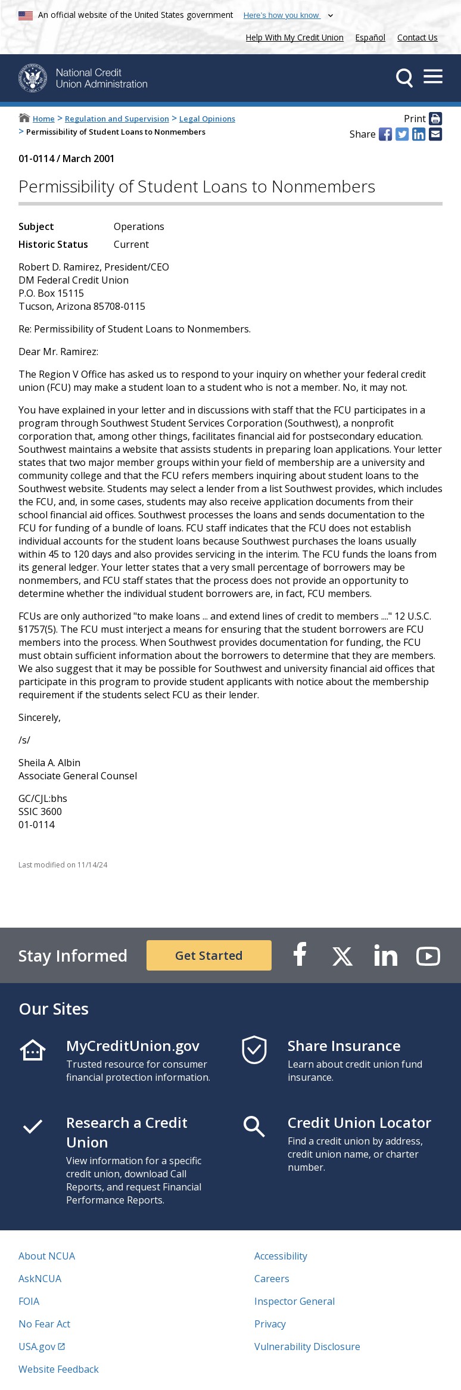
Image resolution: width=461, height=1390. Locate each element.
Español (370, 37)
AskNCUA (39, 1278)
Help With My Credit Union (292, 36)
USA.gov (36, 1346)
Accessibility (280, 1255)
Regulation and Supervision (117, 118)
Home (44, 118)
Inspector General (294, 1301)
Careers (271, 1278)
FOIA (28, 1301)
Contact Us (417, 37)
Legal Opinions (207, 118)
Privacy (270, 1323)
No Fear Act (44, 1323)
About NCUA (46, 1255)
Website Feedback (58, 1369)
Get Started (209, 955)
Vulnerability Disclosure (307, 1346)
